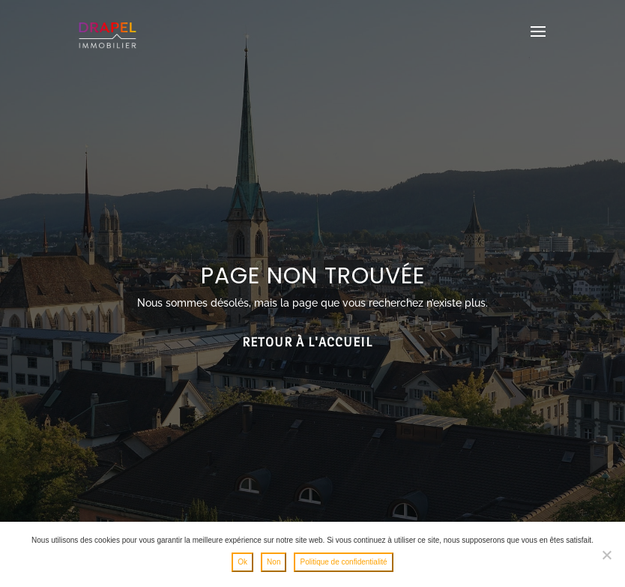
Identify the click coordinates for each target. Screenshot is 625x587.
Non (273, 562)
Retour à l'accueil (307, 342)
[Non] (606, 554)
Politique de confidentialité (343, 562)
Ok (242, 562)
